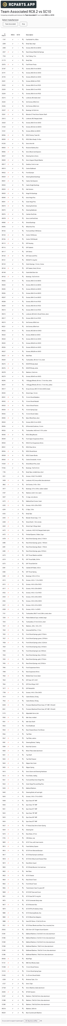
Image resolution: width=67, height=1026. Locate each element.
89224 (4, 339)
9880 (4, 913)
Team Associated (10, 24)
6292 (4, 505)
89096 (4, 226)
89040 (4, 197)
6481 (4, 547)
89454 (4, 422)
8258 (4, 705)
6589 (4, 576)
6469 (4, 526)
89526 (4, 430)
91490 (4, 975)
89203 (4, 285)
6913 (4, 580)
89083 (4, 222)
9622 (4, 784)
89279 (4, 376)
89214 (4, 310)
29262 (4, 929)
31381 (4, 934)
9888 (4, 921)
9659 (4, 830)
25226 (4, 106)
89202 (4, 281)
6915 (4, 584)
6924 (4, 597)
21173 (4, 60)
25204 (4, 93)
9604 (4, 763)
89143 (4, 268)
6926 (4, 601)
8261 (4, 709)
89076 (4, 214)
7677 (4, 688)
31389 (4, 1004)
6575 (4, 563)
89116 (4, 247)
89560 (4, 459)
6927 (4, 605)
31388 (4, 1000)
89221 (4, 326)
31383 (4, 942)
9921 (4, 925)
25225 (4, 102)
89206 (4, 293)
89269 (4, 360)
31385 (4, 950)
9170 (4, 713)
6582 (4, 572)
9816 (4, 850)
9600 (4, 751)
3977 (4, 488)
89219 (4, 322)
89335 (4, 393)
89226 (4, 347)
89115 (4, 243)
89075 (4, 210)
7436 (4, 663)
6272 (4, 501)
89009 (4, 160)
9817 (4, 854)
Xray (23, 24)
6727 (4, 983)
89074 (4, 206)
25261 (4, 114)
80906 (4, 135)
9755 (4, 838)
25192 (4, 77)
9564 (4, 730)
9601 (4, 755)
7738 (4, 692)
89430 (4, 958)
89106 (4, 239)
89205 (4, 289)
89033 (4, 189)
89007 (4, 156)
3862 (4, 484)
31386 (4, 954)
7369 (4, 630)
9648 (4, 800)
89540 (4, 434)
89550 (4, 443)
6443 (4, 518)
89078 (4, 218)
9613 (4, 775)
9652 (4, 813)
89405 (4, 418)
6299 (4, 509)
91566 (4, 468)
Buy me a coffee (31, 1021)
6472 (4, 530)
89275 (4, 364)
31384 (4, 946)
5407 (4, 497)
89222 (4, 330)
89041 (4, 202)
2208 (4, 43)
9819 (4, 863)
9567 (4, 738)
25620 (4, 122)
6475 (4, 534)
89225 (4, 343)
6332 (4, 513)
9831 (4, 896)
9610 (4, 771)
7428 (4, 642)
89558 (4, 455)
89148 (4, 272)
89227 (4, 351)
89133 (4, 264)
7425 (4, 634)
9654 (4, 821)
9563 (4, 726)
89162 (4, 276)
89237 (4, 355)
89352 (4, 401)
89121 (4, 260)
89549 (4, 439)
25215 (4, 98)
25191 (4, 73)
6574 (4, 559)
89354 (4, 409)
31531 (4, 131)
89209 (4, 305)
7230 (4, 617)
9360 (4, 717)
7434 (4, 655)
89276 (4, 368)
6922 (4, 592)
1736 (4, 472)
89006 (4, 152)
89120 (4, 256)
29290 (4, 992)
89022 (4, 172)
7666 (4, 684)
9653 (4, 817)
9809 (4, 842)
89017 (4, 164)
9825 (4, 884)
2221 (4, 476)
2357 (4, 52)
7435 (4, 659)
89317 (4, 389)
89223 (4, 335)
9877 (4, 904)
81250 (4, 143)
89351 (4, 397)
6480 (4, 543)
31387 (4, 996)
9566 (4, 734)
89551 (4, 447)
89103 (4, 235)
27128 (4, 988)
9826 (4, 888)
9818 (4, 859)
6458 (4, 522)
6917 (4, 588)
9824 (4, 879)
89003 (4, 147)
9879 (4, 909)
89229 (4, 1013)
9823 (4, 875)
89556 (4, 451)
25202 (4, 85)
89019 (4, 168)
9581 (4, 742)
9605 (4, 767)
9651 (4, 809)
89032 (4, 185)
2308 (4, 48)
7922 (4, 701)
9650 (4, 805)
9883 (4, 917)
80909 (4, 139)
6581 (4, 568)
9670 (4, 834)
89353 (4, 405)
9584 (4, 746)
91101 (4, 963)
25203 (4, 89)
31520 (4, 127)
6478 (4, 538)
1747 (4, 39)
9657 (4, 825)
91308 (4, 967)
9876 (4, 900)
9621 (4, 780)
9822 (4, 871)
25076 (4, 64)
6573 (4, 555)
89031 (4, 181)
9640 (4, 792)
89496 (4, 426)
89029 (4, 177)
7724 (4, 56)
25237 (4, 110)
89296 (4, 380)
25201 (4, 81)
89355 (4, 414)
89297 (4, 385)
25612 (4, 118)
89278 (4, 372)
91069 (4, 464)
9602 (4, 759)
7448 (4, 671)
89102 (4, 231)
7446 (4, 667)
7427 (4, 638)
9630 (4, 788)
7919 (4, 696)
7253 (4, 622)
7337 (4, 626)
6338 (4, 979)
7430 (4, 651)
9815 (4, 846)
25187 (4, 68)
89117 (4, 251)
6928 (4, 609)
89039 (4, 193)
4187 (4, 493)
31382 (4, 938)
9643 (4, 796)
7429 (4, 647)
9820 (4, 867)
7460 (4, 676)
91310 (4, 971)
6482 (4, 551)
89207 (4, 297)
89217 (4, 318)
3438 (4, 480)
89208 (4, 301)
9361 (4, 721)
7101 (4, 613)
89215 (4, 314)
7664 (4, 680)
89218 (4, 1008)
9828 (4, 892)
